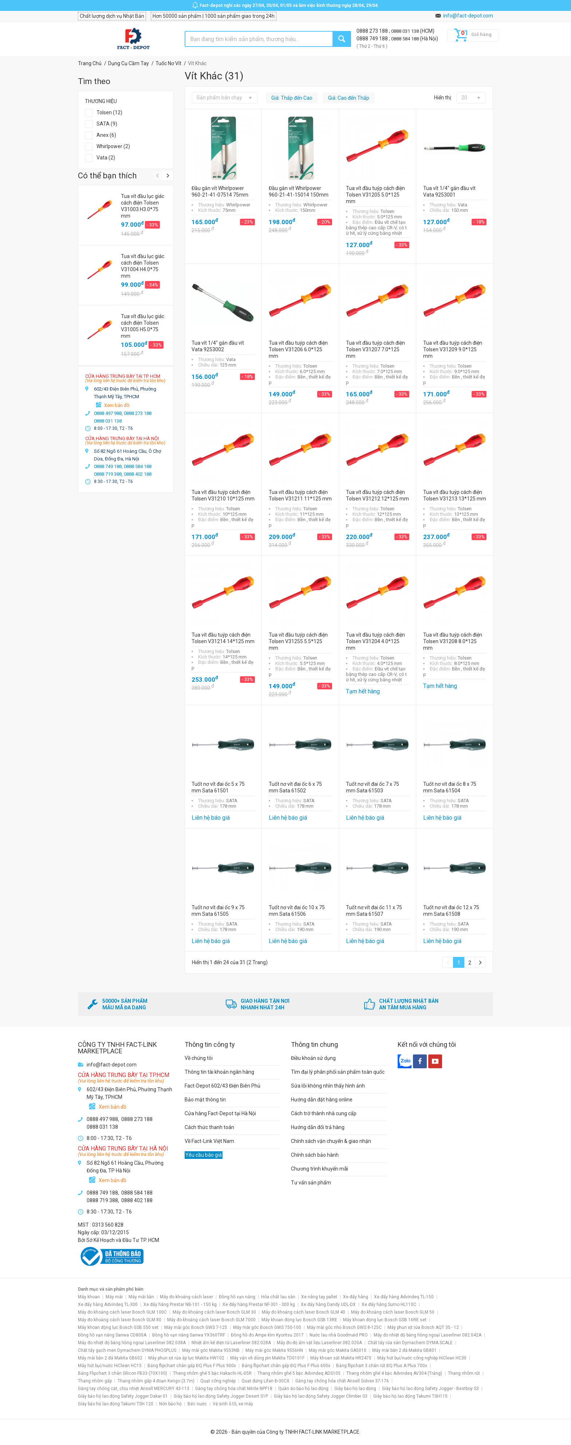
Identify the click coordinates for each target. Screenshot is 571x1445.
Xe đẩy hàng (355, 1296)
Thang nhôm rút (464, 1373)
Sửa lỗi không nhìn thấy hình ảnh (328, 1086)
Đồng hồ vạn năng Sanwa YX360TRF (188, 1335)
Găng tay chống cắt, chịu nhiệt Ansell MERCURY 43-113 (133, 1388)
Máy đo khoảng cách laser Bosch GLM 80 (119, 1319)
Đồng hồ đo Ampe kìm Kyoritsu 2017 (267, 1335)
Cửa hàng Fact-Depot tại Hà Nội (220, 1113)
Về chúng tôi (199, 1058)
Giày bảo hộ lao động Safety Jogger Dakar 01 (123, 1396)
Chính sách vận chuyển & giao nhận (331, 1141)
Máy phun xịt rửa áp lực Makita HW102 (186, 1358)
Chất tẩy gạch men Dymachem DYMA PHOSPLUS (127, 1350)
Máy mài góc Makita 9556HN (274, 1350)
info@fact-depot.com (468, 16)
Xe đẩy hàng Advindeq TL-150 (404, 1296)
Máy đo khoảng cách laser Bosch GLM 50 (392, 1312)
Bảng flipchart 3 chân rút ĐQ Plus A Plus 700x (381, 1365)
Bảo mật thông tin (205, 1099)
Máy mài (114, 1296)
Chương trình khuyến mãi (319, 1169)
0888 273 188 (373, 31)
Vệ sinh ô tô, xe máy (233, 1403)
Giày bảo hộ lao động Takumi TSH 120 (115, 1403)
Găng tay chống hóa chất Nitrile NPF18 (233, 1388)
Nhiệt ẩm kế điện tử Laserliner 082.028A (231, 1342)
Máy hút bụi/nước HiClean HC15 (110, 1365)
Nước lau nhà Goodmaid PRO (339, 1335)
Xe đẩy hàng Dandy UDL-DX (328, 1304)
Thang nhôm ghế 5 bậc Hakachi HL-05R (212, 1373)
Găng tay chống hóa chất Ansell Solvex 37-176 (342, 1380)
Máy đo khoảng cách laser (186, 1296)
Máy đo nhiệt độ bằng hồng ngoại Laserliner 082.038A (132, 1342)
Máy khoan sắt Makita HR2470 (340, 1358)
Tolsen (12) (109, 112)
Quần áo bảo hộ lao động (303, 1388)
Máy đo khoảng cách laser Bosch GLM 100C (122, 1312)
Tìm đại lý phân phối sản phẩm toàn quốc (338, 1072)
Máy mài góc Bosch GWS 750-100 (267, 1327)
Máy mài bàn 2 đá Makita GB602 (110, 1358)
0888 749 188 (373, 38)
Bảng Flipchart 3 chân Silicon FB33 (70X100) (122, 1373)
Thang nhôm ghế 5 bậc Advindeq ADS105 (298, 1373)
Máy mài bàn (141, 1296)
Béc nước (197, 1403)
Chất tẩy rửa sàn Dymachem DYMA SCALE (410, 1342)
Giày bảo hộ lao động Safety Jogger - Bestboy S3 (430, 1388)
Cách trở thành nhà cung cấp (324, 1113)
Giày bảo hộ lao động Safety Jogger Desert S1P (221, 1396)
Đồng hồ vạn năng (237, 1296)
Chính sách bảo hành (315, 1155)
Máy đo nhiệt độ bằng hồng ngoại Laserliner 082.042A (427, 1335)
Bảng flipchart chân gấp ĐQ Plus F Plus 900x (191, 1365)
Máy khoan (89, 1296)
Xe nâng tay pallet (319, 1296)
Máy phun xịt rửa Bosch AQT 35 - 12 (423, 1327)
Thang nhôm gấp (95, 1380)
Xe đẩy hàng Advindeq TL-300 (108, 1304)
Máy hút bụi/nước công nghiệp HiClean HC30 (421, 1358)
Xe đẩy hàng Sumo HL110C (389, 1304)
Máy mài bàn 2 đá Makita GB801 (404, 1350)
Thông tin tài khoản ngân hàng (219, 1072)
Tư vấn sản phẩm (311, 1182)
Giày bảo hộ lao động (355, 1388)
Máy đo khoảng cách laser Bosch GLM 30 (214, 1312)
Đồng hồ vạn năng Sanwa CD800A (112, 1335)
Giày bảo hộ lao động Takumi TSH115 (410, 1396)
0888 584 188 (405, 38)
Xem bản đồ (116, 405)
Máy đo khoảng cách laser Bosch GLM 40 (303, 1312)
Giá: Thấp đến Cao (291, 98)
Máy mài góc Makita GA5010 (337, 1350)
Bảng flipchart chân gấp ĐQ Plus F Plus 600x (286, 1365)
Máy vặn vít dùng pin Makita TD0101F (267, 1358)
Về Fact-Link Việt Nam (209, 1141)
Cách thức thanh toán (209, 1127)
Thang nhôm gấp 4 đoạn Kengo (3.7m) (156, 1380)
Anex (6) (106, 135)
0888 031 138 (405, 31)
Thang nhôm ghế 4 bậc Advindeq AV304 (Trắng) (394, 1373)
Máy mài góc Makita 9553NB (211, 1350)
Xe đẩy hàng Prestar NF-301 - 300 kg (259, 1304)
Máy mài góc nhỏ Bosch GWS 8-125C (344, 1327)
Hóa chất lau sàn (278, 1296)
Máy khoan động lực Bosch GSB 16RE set (384, 1319)
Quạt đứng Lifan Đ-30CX (265, 1380)
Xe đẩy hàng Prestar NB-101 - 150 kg (180, 1304)
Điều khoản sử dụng (313, 1058)
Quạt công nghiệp (218, 1380)
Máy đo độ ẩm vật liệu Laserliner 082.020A (319, 1342)
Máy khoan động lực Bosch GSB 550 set (118, 1327)
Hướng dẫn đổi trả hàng (317, 1127)
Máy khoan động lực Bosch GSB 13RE (299, 1319)
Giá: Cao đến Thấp (348, 98)
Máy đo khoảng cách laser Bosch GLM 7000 (211, 1319)
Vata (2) (106, 158)
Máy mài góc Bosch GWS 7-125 (195, 1327)
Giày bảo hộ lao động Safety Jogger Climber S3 (320, 1396)
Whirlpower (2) (113, 146)
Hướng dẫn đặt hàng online (322, 1099)
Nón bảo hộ (170, 1403)
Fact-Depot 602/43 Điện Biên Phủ (222, 1086)
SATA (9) (107, 124)
